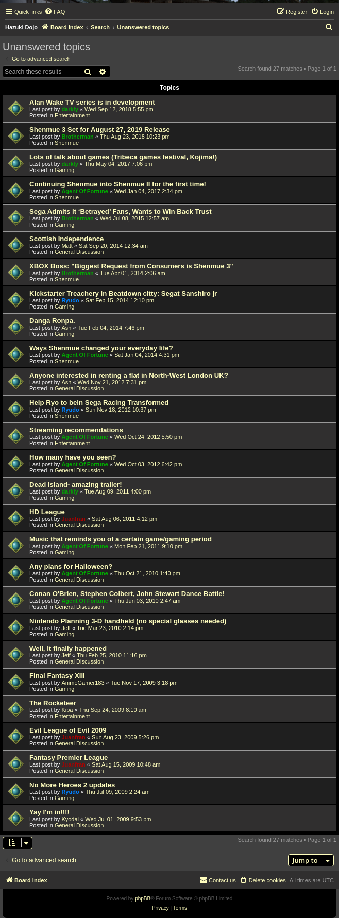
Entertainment (72, 115)
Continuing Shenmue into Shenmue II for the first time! (117, 184)
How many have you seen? (72, 457)
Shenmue (67, 143)
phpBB (142, 899)
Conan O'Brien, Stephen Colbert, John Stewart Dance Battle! (127, 594)
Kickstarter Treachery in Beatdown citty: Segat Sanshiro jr (123, 293)
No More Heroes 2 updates (72, 785)
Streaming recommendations (76, 430)
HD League (47, 512)
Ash (66, 328)
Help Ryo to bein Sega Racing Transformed (98, 402)
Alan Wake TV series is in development (92, 102)
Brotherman (77, 136)
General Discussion (79, 252)
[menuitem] (54, 12)
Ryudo (70, 300)
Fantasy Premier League (68, 757)
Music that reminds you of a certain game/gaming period (120, 539)
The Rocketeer (52, 703)
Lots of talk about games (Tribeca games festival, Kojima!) (123, 157)
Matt (66, 246)
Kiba (67, 710)
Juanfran (73, 519)
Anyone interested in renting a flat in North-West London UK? (128, 375)
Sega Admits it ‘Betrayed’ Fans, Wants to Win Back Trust (120, 211)
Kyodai (70, 819)
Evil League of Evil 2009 (68, 730)
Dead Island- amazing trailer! (75, 484)
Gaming (65, 170)
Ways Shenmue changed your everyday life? (101, 348)
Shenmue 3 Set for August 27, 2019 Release (99, 129)
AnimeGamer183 (82, 682)
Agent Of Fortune (84, 191)
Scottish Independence (66, 239)
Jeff (66, 628)
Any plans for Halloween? (70, 566)
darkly (69, 109)
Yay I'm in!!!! (49, 812)
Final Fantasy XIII (57, 675)
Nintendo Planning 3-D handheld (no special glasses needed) (128, 621)
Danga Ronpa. (52, 321)
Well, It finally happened (68, 648)
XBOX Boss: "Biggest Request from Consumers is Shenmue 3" (131, 266)
